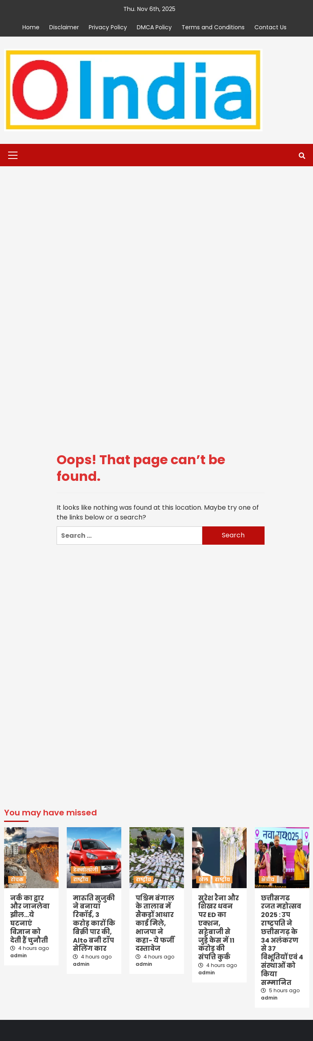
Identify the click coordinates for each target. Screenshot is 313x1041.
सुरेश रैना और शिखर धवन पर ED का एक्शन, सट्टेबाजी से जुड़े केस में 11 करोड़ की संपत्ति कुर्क (218, 927)
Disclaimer (64, 27)
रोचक (17, 879)
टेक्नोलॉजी (85, 869)
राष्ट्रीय (80, 879)
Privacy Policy (108, 27)
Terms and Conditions (213, 27)
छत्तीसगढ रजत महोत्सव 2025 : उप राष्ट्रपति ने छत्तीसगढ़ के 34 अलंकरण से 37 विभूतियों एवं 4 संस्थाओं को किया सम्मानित (282, 940)
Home (30, 27)
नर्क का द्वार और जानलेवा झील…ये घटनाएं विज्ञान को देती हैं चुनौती (30, 919)
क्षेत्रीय (267, 879)
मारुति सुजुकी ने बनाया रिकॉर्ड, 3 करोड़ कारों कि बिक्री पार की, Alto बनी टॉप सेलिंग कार (94, 923)
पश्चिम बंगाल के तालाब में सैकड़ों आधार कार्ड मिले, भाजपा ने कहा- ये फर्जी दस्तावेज (155, 923)
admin (18, 955)
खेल (203, 879)
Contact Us (270, 27)
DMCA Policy (154, 27)
